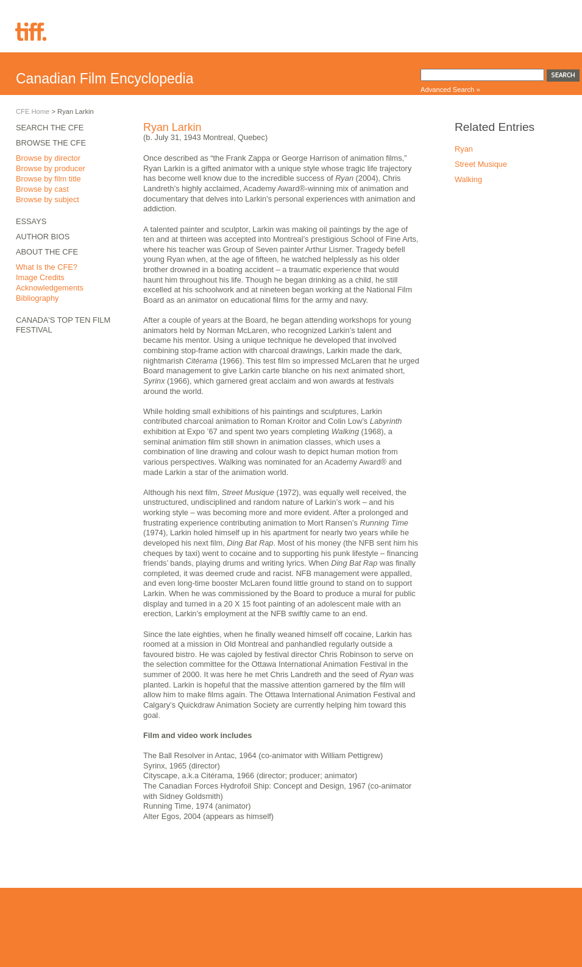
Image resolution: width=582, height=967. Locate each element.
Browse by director (48, 158)
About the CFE (47, 251)
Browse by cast (42, 189)
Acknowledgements (49, 287)
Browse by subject (47, 199)
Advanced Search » (450, 89)
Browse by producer (50, 168)
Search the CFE (49, 127)
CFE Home (32, 111)
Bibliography (37, 298)
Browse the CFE (51, 142)
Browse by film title (48, 178)
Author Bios (42, 236)
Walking (468, 179)
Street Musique (481, 164)
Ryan (464, 148)
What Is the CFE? (46, 267)
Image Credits (40, 277)
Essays (31, 221)
